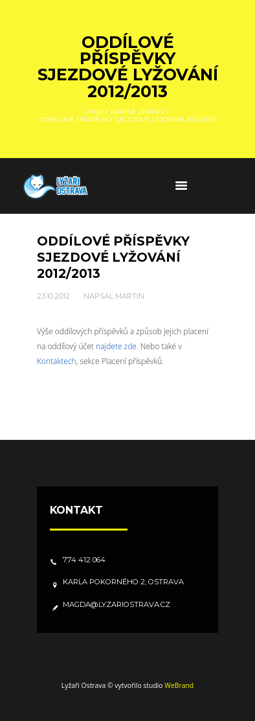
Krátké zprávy (137, 111)
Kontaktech (56, 361)
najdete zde (116, 346)
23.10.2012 (53, 296)
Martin (129, 296)
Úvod (94, 111)
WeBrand (179, 685)
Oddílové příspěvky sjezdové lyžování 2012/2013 (113, 257)
